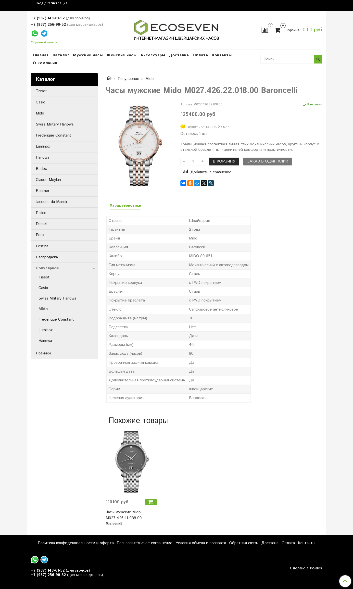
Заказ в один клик (267, 161)
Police (41, 213)
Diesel (41, 224)
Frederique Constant (53, 135)
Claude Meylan (48, 180)
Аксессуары (152, 55)
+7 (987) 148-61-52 (48, 18)
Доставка (179, 55)
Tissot (41, 91)
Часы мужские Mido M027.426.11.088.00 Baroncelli (124, 518)
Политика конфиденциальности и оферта (76, 543)
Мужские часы (88, 55)
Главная (41, 55)
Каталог (61, 55)
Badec (41, 169)
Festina (42, 246)
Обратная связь (243, 543)
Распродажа (47, 257)
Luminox (43, 146)
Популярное (128, 79)
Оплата (200, 55)
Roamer (42, 191)
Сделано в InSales (306, 568)
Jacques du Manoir (51, 202)
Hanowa (42, 157)
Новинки (43, 353)
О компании (45, 63)
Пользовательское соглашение (144, 543)
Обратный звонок (44, 42)
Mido (149, 79)
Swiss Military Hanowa (55, 124)
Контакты (222, 55)
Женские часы (122, 55)
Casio (40, 102)
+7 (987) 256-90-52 (48, 24)
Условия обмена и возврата (201, 543)
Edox (40, 235)
